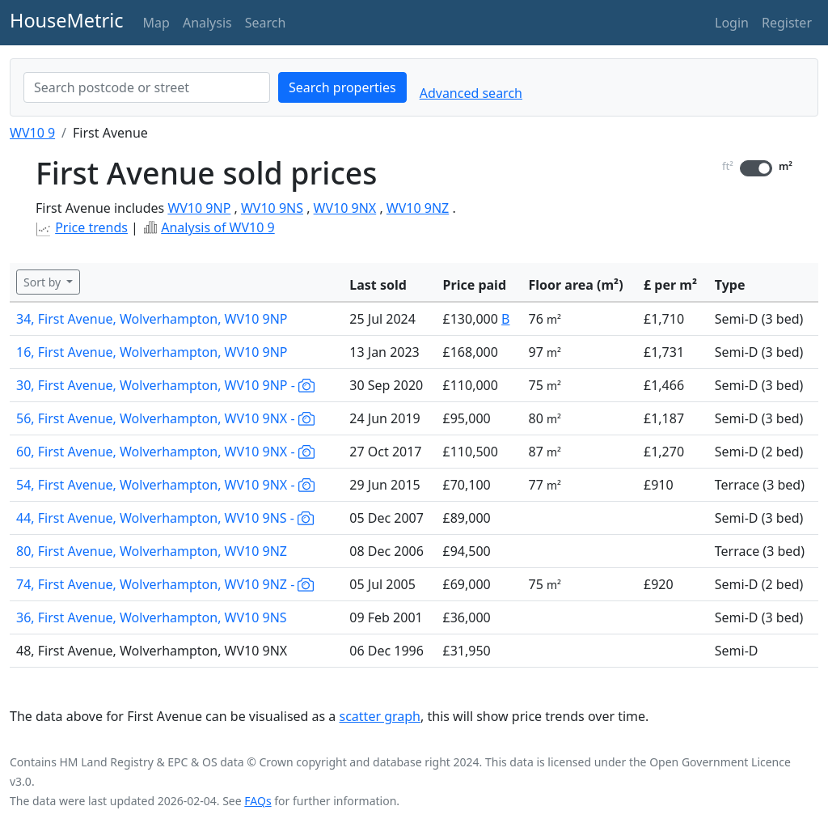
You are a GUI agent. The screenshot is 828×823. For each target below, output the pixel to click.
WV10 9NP (198, 208)
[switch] (756, 168)
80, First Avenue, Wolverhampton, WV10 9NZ (151, 551)
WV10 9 (32, 133)
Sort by (43, 282)
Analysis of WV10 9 (217, 227)
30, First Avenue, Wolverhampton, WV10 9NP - (165, 385)
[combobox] (146, 87)
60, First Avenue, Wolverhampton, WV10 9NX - (165, 451)
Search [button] (265, 23)
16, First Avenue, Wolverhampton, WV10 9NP (152, 352)
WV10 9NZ (418, 208)
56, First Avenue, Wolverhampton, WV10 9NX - (165, 418)
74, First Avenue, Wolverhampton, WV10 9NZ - (165, 584)
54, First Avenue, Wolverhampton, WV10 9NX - (165, 485)
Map (156, 23)
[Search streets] (146, 87)
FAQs (257, 800)
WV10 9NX (345, 208)
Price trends (91, 227)
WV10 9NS (272, 208)
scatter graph (380, 716)
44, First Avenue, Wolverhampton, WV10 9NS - (165, 518)
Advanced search (471, 93)
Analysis (207, 23)
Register (787, 23)
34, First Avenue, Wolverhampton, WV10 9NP (152, 319)
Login (732, 23)
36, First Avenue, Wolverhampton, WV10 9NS (151, 617)
